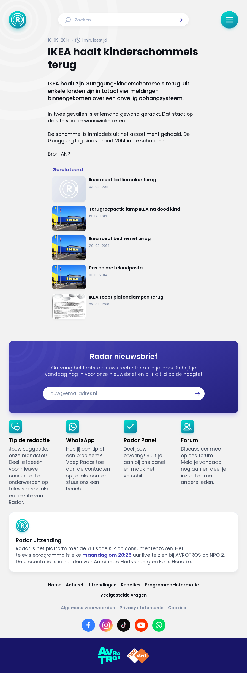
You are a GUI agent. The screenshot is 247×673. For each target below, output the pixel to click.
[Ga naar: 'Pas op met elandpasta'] (125, 277)
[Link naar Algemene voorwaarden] (88, 608)
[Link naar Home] (54, 585)
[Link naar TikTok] (123, 625)
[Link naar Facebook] (88, 625)
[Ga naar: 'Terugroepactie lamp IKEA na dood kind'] (125, 218)
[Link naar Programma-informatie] (172, 585)
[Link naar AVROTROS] (109, 655)
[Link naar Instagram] (106, 625)
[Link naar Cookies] (177, 608)
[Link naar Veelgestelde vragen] (123, 595)
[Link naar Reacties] (130, 585)
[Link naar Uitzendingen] (101, 585)
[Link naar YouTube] (141, 625)
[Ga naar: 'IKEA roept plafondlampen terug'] (125, 306)
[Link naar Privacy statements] (142, 608)
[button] (180, 19)
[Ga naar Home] (17, 20)
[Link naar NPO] (138, 655)
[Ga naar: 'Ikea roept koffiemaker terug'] (125, 189)
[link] (33, 463)
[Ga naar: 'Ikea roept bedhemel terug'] (125, 247)
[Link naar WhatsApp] (158, 625)
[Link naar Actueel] (74, 585)
